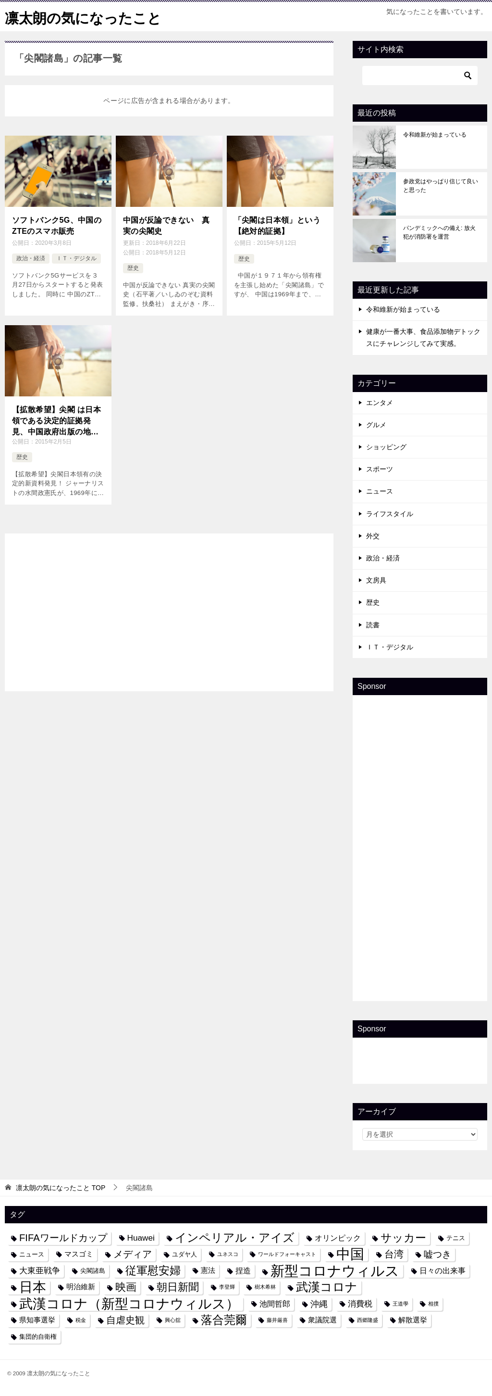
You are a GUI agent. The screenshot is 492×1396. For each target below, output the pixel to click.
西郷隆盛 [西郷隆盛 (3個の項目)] (367, 1320)
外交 (373, 536)
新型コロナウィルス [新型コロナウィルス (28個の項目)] (335, 1271)
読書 (373, 624)
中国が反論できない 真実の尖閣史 (166, 225)
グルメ (376, 425)
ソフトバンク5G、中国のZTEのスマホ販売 (56, 225)
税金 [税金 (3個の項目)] (80, 1320)
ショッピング (386, 447)
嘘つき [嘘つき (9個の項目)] (437, 1254)
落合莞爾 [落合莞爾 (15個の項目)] (224, 1320)
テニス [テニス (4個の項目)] (455, 1238)
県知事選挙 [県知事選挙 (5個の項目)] (37, 1320)
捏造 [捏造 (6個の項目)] (243, 1270)
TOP (60, 1188)
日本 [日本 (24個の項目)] (32, 1287)
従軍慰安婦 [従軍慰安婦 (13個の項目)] (153, 1271)
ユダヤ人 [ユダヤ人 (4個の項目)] (184, 1254)
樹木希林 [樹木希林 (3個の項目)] (265, 1287)
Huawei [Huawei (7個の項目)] (141, 1238)
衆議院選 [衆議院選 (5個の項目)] (322, 1320)
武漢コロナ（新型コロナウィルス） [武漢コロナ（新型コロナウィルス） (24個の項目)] (129, 1304)
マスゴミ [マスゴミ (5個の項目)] (78, 1254)
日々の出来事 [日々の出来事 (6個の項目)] (442, 1270)
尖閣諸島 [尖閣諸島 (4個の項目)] (92, 1270)
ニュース (379, 491)
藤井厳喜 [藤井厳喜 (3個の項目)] (277, 1320)
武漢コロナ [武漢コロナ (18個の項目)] (326, 1287)
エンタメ (379, 402)
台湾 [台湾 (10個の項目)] (394, 1254)
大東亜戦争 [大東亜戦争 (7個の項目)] (39, 1270)
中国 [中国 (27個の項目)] (350, 1254)
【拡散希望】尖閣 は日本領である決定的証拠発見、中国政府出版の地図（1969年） (56, 420)
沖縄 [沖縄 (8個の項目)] (319, 1304)
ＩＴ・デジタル (76, 257)
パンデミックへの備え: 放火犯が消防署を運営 (439, 232)
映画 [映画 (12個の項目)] (125, 1287)
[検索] (420, 75)
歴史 (133, 267)
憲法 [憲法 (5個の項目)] (208, 1270)
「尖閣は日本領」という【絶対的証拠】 (277, 225)
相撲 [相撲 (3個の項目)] (433, 1304)
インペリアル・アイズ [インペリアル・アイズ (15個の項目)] (235, 1237)
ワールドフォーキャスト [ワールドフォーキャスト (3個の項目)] (287, 1254)
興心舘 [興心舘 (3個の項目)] (173, 1320)
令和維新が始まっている (435, 134)
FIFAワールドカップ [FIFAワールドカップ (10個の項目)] (63, 1237)
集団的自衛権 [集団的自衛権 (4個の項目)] (38, 1336)
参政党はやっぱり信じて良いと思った (440, 185)
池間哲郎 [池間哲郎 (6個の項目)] (274, 1303)
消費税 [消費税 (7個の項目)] (360, 1303)
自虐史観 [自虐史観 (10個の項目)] (125, 1320)
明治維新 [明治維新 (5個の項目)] (80, 1287)
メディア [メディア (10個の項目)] (132, 1254)
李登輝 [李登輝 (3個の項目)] (227, 1287)
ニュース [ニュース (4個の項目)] (31, 1254)
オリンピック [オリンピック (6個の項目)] (338, 1237)
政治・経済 (30, 257)
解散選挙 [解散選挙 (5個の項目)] (412, 1320)
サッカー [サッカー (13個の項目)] (403, 1238)
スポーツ (379, 469)
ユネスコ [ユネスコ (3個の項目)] (227, 1254)
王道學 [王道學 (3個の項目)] (400, 1304)
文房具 (376, 580)
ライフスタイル (389, 514)
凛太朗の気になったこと (86, 16)
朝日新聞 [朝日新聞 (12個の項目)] (178, 1287)
